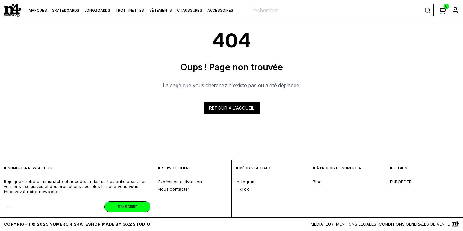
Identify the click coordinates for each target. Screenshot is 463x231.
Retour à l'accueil (231, 108)
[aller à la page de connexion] (455, 10)
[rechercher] (427, 10)
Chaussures (189, 10)
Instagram (246, 181)
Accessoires (220, 10)
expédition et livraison (180, 181)
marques (38, 10)
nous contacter (173, 189)
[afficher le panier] (442, 10)
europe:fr (401, 181)
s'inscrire (128, 206)
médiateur (322, 224)
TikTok (242, 189)
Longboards (97, 10)
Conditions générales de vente (414, 224)
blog (317, 181)
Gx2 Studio (136, 224)
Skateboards (65, 10)
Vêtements (160, 10)
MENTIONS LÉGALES (356, 224)
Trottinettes (129, 10)
